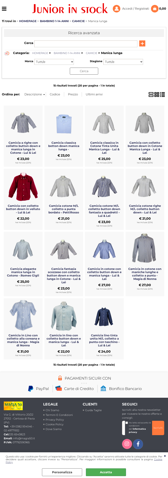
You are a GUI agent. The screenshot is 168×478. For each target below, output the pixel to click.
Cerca (28, 43)
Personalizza (62, 472)
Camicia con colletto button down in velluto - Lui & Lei (23, 209)
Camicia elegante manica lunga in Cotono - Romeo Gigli (23, 272)
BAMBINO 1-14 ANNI (67, 53)
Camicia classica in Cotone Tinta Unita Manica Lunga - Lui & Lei (104, 147)
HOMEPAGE (40, 53)
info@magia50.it (24, 438)
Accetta (106, 472)
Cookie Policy (54, 424)
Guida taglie (93, 410)
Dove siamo (54, 429)
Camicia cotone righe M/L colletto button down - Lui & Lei (145, 209)
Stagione (96, 61)
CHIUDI (165, 456)
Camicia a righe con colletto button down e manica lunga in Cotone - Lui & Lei (23, 147)
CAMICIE (91, 53)
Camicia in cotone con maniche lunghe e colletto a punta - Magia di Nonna (144, 274)
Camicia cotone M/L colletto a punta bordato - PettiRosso (63, 209)
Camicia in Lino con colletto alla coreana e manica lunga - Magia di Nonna (23, 340)
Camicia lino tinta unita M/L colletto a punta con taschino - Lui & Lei (104, 340)
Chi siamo (52, 410)
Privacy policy (55, 419)
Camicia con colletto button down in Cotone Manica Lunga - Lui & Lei (145, 147)
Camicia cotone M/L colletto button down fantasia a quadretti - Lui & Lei (104, 211)
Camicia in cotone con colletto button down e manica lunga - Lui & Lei (104, 274)
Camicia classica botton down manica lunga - (63, 146)
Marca (29, 61)
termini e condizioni (59, 414)
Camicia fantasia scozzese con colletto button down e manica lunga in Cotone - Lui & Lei (64, 275)
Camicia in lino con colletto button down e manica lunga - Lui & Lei (64, 340)
